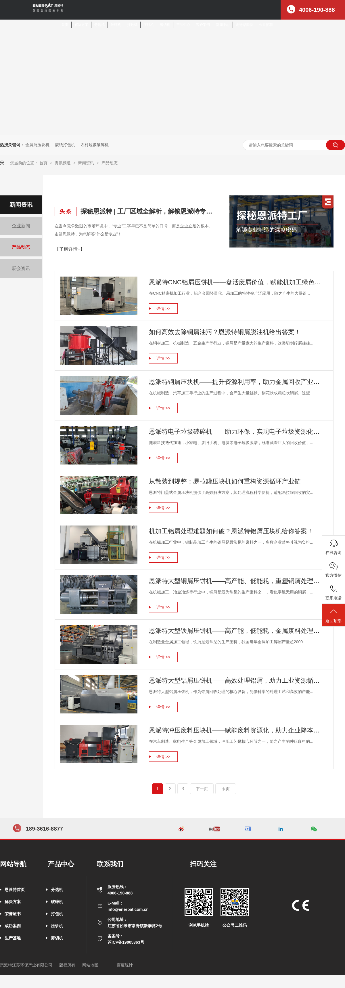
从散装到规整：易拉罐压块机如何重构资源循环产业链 (225, 481)
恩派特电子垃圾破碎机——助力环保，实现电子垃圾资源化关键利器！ (237, 431)
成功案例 (13, 926)
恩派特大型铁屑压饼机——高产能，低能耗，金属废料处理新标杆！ (237, 630)
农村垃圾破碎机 (94, 144)
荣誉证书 (13, 913)
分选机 (99, 25)
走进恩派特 (244, 25)
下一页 (202, 789)
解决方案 (81, 25)
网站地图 (90, 965)
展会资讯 (21, 268)
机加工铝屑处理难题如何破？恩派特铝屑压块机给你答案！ (231, 531)
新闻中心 (223, 25)
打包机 (132, 25)
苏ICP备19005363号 (126, 942)
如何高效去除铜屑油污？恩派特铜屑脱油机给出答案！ (225, 332)
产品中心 (183, 25)
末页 (226, 789)
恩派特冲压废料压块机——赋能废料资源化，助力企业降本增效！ (237, 730)
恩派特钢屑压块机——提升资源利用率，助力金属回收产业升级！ (237, 381)
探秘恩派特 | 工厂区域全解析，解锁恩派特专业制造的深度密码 (146, 211)
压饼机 (148, 25)
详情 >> (163, 308)
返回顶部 (333, 615)
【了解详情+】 (70, 249)
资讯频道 (63, 163)
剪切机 (165, 25)
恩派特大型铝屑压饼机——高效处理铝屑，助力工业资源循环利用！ (237, 680)
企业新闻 (21, 225)
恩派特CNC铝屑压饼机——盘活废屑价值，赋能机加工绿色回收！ (237, 282)
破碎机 (116, 25)
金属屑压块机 (37, 144)
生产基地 (13, 938)
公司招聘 (266, 25)
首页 (65, 25)
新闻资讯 (86, 163)
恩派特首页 (15, 889)
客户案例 (203, 25)
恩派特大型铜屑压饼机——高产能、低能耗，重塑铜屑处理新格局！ (237, 581)
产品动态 (109, 163)
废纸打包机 (65, 144)
